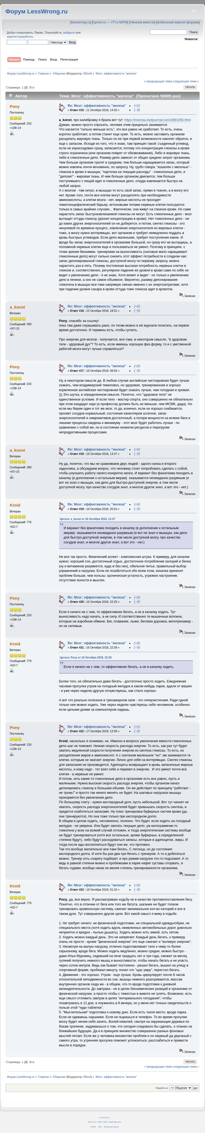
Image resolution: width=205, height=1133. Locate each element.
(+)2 (137, 106)
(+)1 (137, 727)
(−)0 (137, 110)
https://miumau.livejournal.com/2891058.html (158, 120)
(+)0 (137, 306)
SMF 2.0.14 (92, 1122)
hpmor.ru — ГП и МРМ (110, 22)
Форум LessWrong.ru (36, 11)
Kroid (15, 505)
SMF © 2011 (102, 1122)
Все (31, 87)
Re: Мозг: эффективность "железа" (97, 106)
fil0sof (87, 73)
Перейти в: (161, 1087)
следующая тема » (186, 81)
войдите (69, 32)
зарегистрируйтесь (20, 36)
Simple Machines (114, 1122)
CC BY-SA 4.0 (104, 1117)
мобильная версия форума (178, 22)
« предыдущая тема (158, 81)
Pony (15, 106)
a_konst (17, 307)
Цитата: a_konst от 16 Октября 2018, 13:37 (87, 519)
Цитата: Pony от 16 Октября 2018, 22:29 (86, 657)
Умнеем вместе (142, 22)
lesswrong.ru (80, 22)
